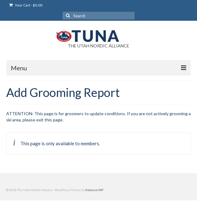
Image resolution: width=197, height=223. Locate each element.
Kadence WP (94, 190)
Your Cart (25, 5)
